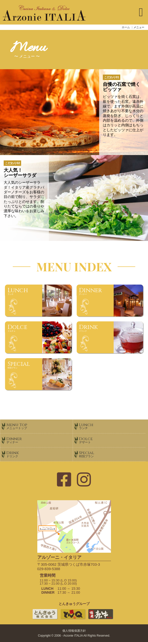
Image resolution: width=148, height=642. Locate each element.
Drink (39, 454)
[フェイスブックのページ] (64, 480)
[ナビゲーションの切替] (141, 12)
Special (112, 454)
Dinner (39, 440)
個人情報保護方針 (74, 630)
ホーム (126, 27)
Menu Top (39, 426)
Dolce (112, 440)
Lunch (112, 426)
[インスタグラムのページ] (84, 480)
